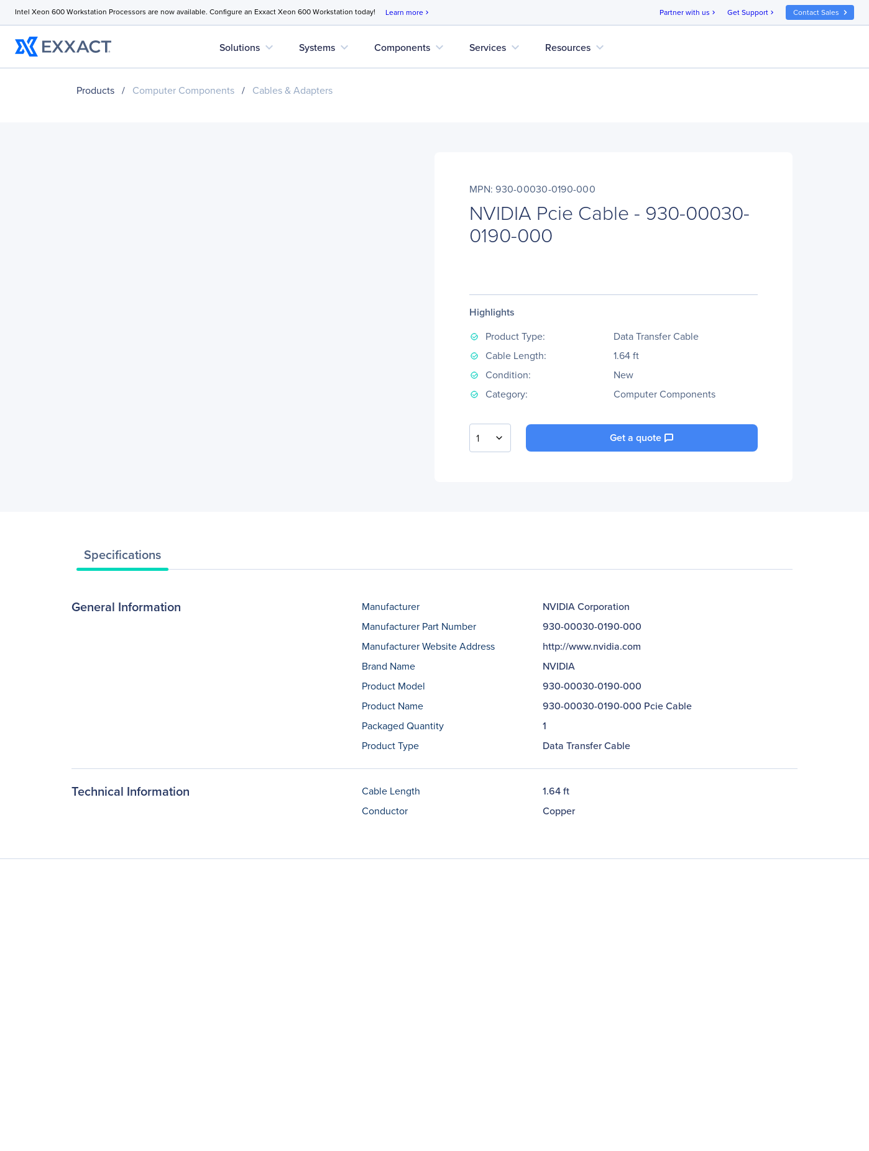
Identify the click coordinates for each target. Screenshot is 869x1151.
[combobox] (490, 438)
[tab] (122, 558)
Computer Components (183, 90)
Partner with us (688, 13)
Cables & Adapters (292, 90)
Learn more (408, 13)
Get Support (751, 13)
